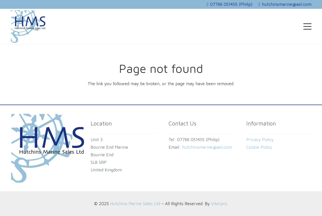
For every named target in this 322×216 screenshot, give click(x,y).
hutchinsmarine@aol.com (207, 147)
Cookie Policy (259, 147)
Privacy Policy (260, 139)
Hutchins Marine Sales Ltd (135, 203)
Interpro (219, 203)
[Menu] (307, 26)
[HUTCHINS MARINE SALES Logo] (28, 26)
